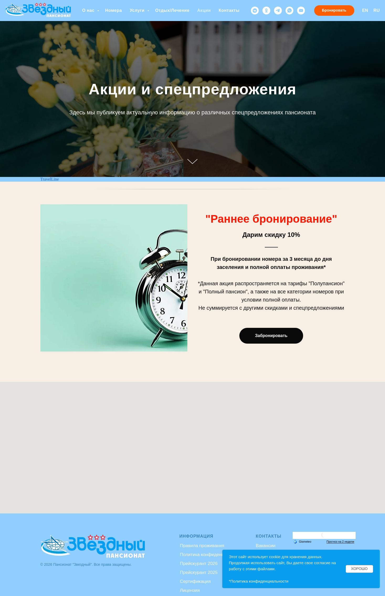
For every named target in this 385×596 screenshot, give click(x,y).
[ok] (266, 10)
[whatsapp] (289, 10)
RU (376, 10)
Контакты (229, 10)
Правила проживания (202, 545)
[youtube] (301, 10)
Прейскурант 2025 (199, 572)
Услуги (138, 10)
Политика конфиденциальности (213, 554)
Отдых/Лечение (172, 10)
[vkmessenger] (255, 10)
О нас (89, 10)
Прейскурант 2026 (199, 563)
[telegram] (278, 10)
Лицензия (190, 590)
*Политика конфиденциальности (258, 581)
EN (365, 10)
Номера (113, 10)
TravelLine (49, 179)
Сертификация (195, 581)
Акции (204, 10)
